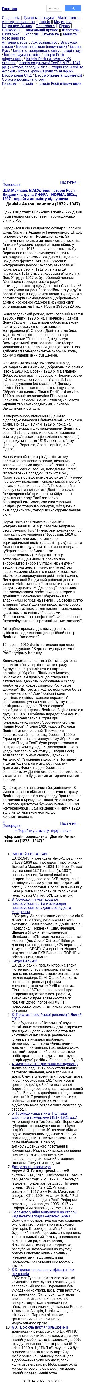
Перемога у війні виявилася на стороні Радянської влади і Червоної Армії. (45, 1214)
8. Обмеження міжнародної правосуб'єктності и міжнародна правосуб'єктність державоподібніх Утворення (41, 906)
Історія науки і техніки (22, 55)
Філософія (71, 30)
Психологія (11, 30)
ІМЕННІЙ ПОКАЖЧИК (30, 854)
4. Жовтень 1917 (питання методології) (45, 1064)
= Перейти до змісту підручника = (43, 831)
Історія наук (72, 51)
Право (64, 26)
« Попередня (12, 182)
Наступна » (69, 182)
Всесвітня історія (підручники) (41, 46)
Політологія (45, 26)
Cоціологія (11, 18)
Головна (9, 83)
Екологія (30, 34)
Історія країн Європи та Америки (45, 71)
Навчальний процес (41, 30)
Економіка (50, 34)
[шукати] (54, 8)
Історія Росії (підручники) (60, 83)
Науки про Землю (17, 26)
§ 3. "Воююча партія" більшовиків (40, 1327)
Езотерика (10, 34)
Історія (44, 22)
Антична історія (15, 42)
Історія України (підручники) (58, 75)
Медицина (62, 22)
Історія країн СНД (17, 75)
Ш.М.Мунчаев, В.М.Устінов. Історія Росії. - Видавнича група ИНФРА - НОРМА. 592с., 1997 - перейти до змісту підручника (40, 195)
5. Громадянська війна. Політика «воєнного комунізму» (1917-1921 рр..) (44, 1115)
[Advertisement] (43, 133)
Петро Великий (24, 961)
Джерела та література (31, 1167)
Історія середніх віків (29, 67)
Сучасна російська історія (24, 79)
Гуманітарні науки (39, 18)
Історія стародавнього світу (36, 51)
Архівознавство (44, 42)
